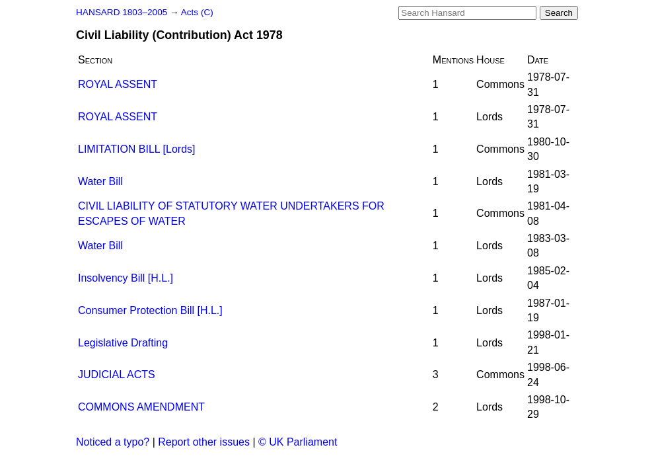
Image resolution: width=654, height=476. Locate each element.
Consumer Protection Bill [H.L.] (150, 310)
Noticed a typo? (112, 442)
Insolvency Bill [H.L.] (125, 278)
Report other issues (204, 442)
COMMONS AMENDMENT (141, 407)
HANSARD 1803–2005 (121, 12)
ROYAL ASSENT (117, 84)
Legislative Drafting (123, 342)
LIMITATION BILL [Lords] (137, 149)
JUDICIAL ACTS (116, 374)
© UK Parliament (297, 442)
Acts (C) (197, 12)
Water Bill (100, 181)
